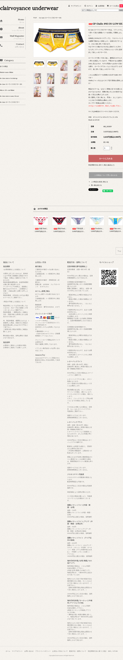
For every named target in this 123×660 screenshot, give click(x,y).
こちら (40, 350)
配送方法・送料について (77, 651)
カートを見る (116, 6)
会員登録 (101, 6)
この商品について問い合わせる (105, 175)
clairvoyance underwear (29, 8)
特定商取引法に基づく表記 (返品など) (101, 165)
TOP (35, 18)
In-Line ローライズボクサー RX (50, 18)
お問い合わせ (29, 651)
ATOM (115, 651)
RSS (109, 651)
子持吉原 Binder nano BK (84, 228)
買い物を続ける (96, 185)
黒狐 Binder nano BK (63, 228)
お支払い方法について (60, 651)
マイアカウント (76, 6)
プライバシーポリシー (43, 651)
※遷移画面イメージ (42, 331)
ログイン (90, 6)
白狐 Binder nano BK (45, 228)
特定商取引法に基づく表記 (97, 651)
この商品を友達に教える (99, 182)
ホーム (8, 651)
